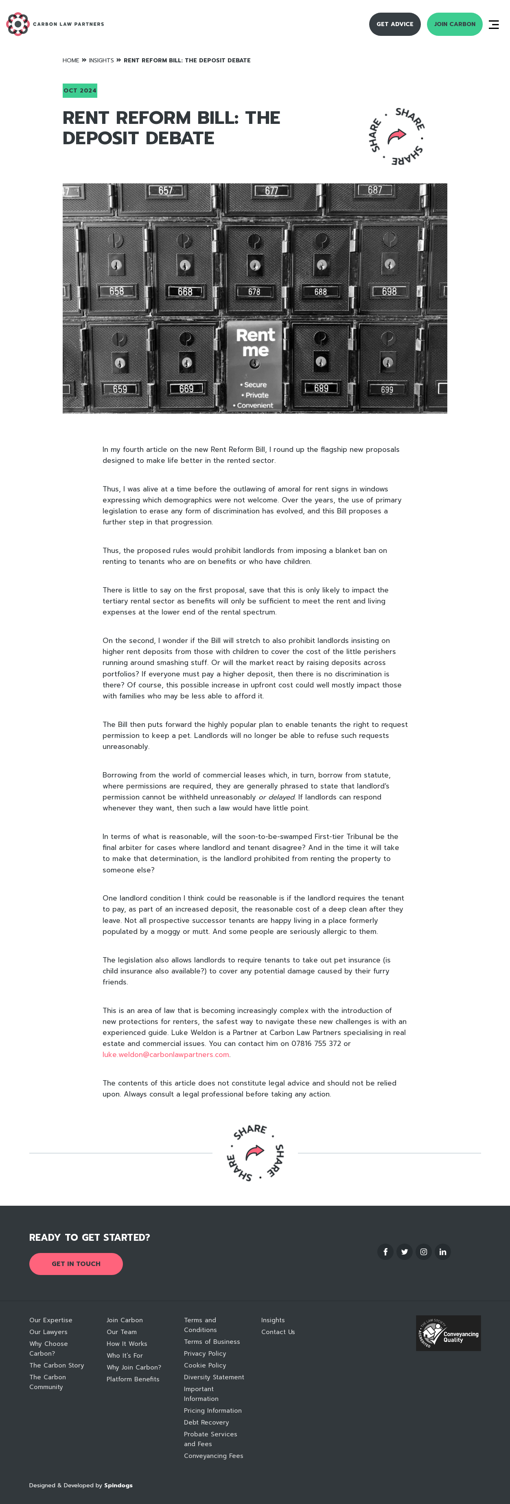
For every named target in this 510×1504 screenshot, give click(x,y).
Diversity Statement (214, 1377)
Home (71, 60)
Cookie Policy (205, 1365)
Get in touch (76, 1264)
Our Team (122, 1332)
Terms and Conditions (200, 1325)
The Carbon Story (56, 1365)
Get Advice (395, 24)
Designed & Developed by (81, 1485)
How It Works (127, 1343)
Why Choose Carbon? (48, 1348)
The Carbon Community (47, 1382)
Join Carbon (454, 24)
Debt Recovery (206, 1422)
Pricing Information (213, 1410)
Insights (101, 60)
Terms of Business (212, 1341)
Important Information (201, 1394)
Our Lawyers (48, 1332)
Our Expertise (50, 1320)
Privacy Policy (205, 1353)
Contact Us (278, 1332)
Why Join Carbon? (134, 1367)
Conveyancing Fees (213, 1455)
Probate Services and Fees (210, 1439)
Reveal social (397, 136)
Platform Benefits (133, 1379)
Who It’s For (125, 1355)
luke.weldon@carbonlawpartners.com (166, 1054)
